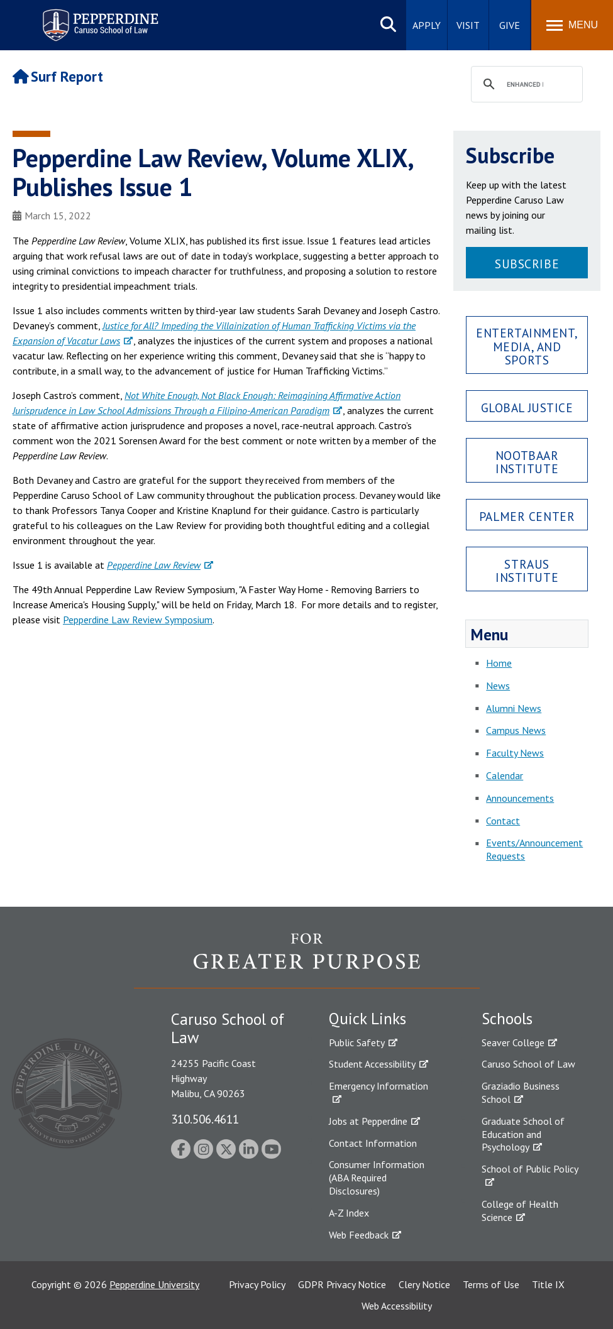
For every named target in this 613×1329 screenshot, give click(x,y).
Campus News (516, 730)
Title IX (548, 1284)
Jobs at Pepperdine (368, 1121)
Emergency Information (378, 1086)
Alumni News (513, 708)
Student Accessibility (372, 1064)
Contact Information (373, 1143)
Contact (503, 820)
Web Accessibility (397, 1305)
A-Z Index (349, 1212)
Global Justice (527, 407)
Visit (468, 25)
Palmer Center (527, 516)
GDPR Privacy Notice (342, 1284)
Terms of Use (491, 1284)
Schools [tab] (507, 1019)
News (498, 685)
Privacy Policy (257, 1284)
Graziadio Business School (521, 1092)
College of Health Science (520, 1210)
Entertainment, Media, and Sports (527, 346)
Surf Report (58, 76)
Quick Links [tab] (367, 1019)
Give (509, 25)
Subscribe (527, 263)
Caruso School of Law (528, 1064)
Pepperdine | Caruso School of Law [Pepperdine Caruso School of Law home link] (98, 17)
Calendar (504, 775)
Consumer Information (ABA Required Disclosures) (376, 1177)
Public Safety (357, 1042)
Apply (426, 25)
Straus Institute (526, 570)
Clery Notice (424, 1284)
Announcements (520, 798)
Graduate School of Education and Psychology (523, 1134)
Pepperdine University (154, 1284)
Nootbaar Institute (527, 461)
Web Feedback (359, 1234)
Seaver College (513, 1042)
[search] (525, 84)
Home (499, 663)
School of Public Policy (530, 1168)
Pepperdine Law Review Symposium (138, 619)
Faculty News (515, 753)
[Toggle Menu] (572, 25)
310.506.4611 (205, 1119)
